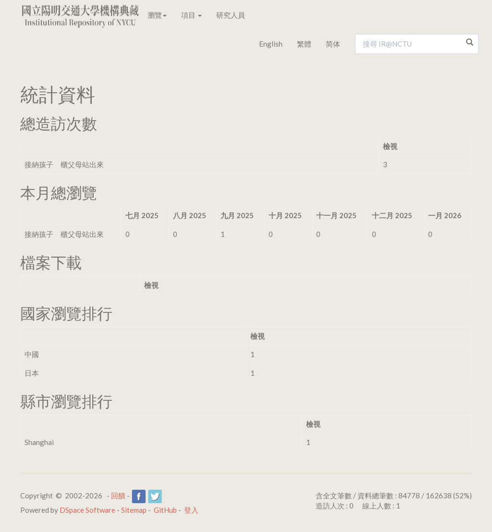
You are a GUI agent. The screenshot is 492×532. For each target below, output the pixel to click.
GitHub (165, 510)
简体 (333, 43)
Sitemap (134, 510)
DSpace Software (87, 510)
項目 (191, 15)
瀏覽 (157, 15)
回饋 (118, 495)
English (271, 43)
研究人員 (230, 15)
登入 (191, 510)
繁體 (304, 43)
